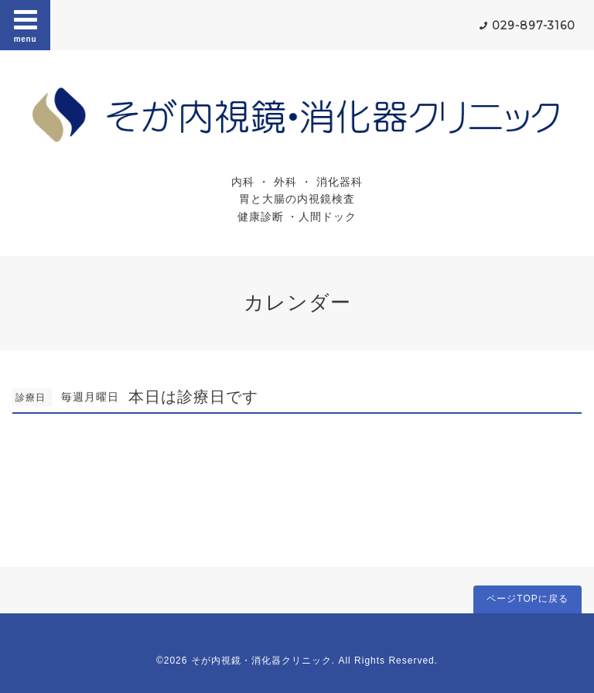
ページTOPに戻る (527, 598)
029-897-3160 (533, 25)
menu (25, 24)
